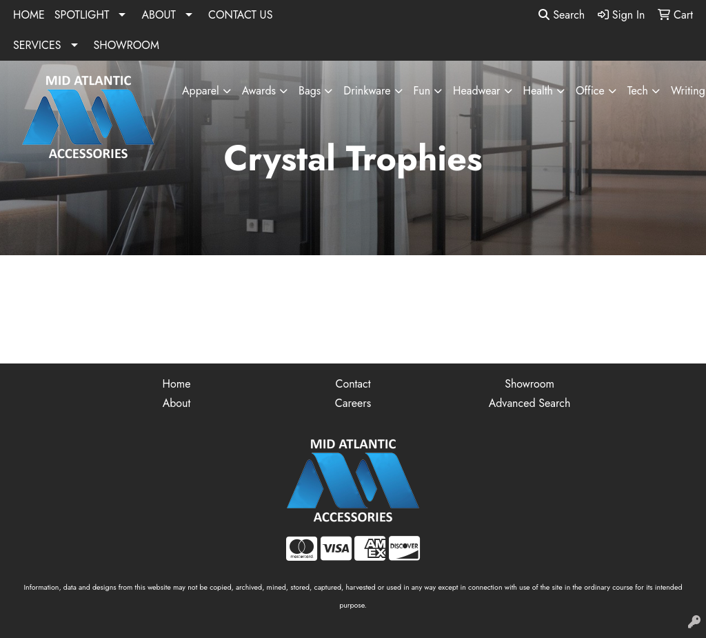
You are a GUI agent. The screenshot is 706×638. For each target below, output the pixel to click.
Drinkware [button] (366, 91)
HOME (29, 15)
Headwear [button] (477, 91)
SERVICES (37, 45)
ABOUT (158, 15)
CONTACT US (240, 15)
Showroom (529, 384)
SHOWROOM (126, 45)
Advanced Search (530, 403)
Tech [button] (637, 91)
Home (177, 384)
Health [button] (538, 91)
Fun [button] (422, 91)
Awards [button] (259, 91)
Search (561, 15)
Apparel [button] (200, 91)
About (177, 403)
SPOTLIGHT (82, 15)
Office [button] (590, 91)
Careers (353, 403)
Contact (352, 384)
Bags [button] (310, 91)
